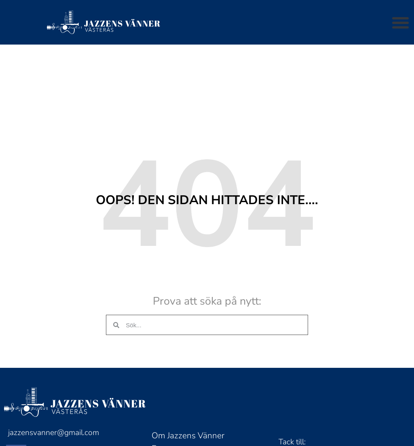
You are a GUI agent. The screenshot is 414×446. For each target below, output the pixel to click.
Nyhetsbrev (173, 418)
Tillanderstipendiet (187, 431)
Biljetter (166, 392)
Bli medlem (173, 405)
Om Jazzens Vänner (188, 366)
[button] (400, 22)
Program (168, 379)
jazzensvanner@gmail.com (53, 364)
